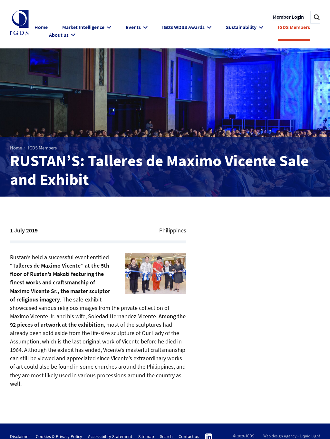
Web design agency (279, 435)
